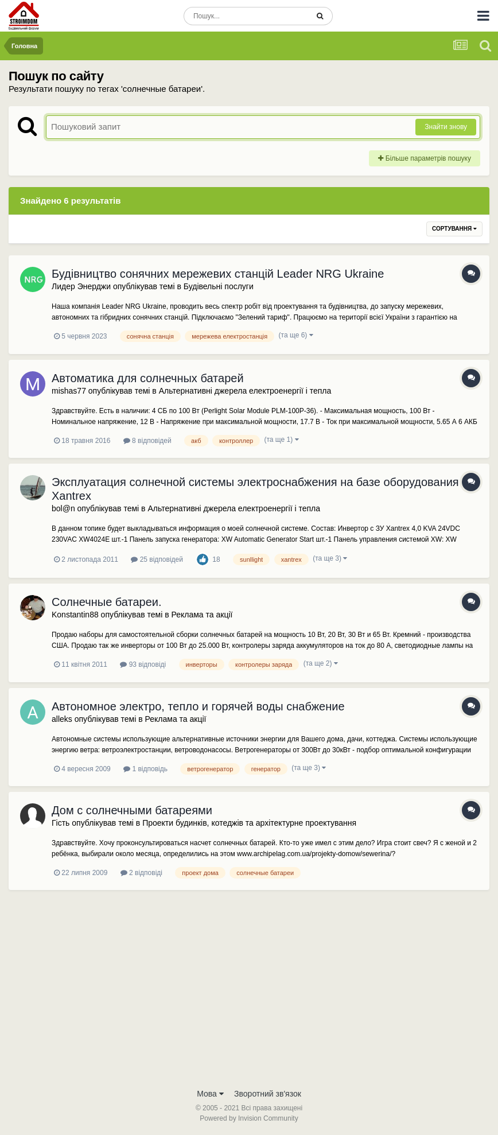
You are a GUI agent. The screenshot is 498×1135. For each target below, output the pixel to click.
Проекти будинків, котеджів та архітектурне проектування (249, 822)
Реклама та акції (202, 614)
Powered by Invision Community (249, 1118)
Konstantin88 (75, 614)
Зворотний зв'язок (267, 1093)
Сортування (454, 229)
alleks (62, 719)
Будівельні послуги (219, 286)
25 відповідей (157, 559)
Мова (210, 1093)
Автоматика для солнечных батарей (148, 378)
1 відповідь (145, 769)
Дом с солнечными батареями (132, 810)
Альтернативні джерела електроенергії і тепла (245, 390)
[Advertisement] (249, 996)
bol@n (63, 508)
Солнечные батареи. (107, 602)
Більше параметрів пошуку (424, 158)
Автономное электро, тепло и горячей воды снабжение (198, 706)
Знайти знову (446, 127)
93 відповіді (143, 664)
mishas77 (69, 390)
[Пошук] (246, 16)
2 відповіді (141, 873)
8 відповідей (147, 441)
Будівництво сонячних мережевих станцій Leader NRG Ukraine (218, 273)
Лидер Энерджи (81, 286)
